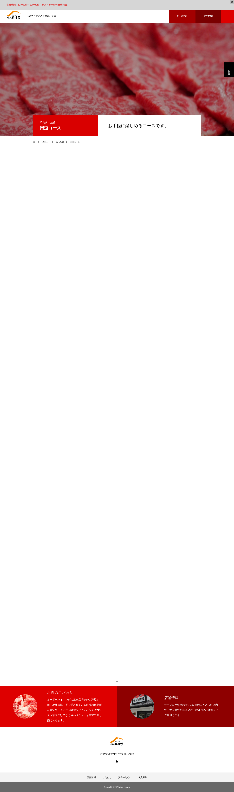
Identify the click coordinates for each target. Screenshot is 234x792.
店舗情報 (91, 777)
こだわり (106, 777)
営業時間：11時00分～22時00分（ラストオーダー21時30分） (37, 4)
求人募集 (142, 777)
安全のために (125, 777)
